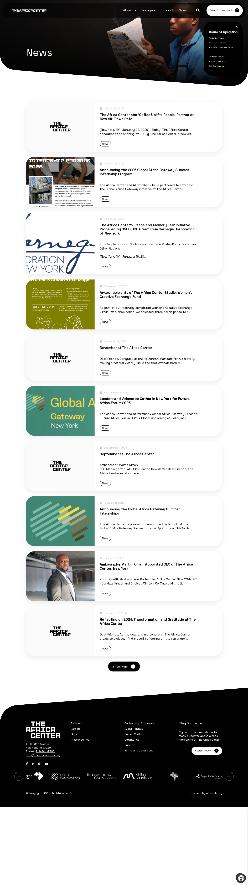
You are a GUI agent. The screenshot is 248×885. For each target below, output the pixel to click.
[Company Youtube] (46, 840)
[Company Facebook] (27, 840)
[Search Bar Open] (197, 10)
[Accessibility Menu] (241, 878)
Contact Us (132, 816)
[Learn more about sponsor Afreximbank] (202, 853)
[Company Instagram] (39, 840)
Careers (75, 805)
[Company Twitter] (33, 840)
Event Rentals (134, 805)
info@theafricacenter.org (43, 831)
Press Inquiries (80, 816)
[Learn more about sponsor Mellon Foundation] (163, 853)
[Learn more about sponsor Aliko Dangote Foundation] (45, 853)
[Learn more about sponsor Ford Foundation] (84, 853)
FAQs (74, 810)
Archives (76, 799)
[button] (130, 10)
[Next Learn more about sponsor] (232, 853)
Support (130, 821)
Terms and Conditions (139, 826)
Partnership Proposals (139, 799)
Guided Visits (133, 810)
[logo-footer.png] (43, 806)
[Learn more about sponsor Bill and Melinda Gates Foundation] (124, 853)
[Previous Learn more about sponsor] (16, 853)
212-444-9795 (45, 827)
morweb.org (214, 871)
